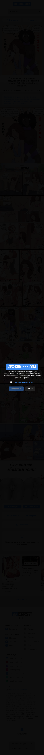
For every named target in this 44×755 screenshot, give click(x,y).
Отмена (30, 389)
